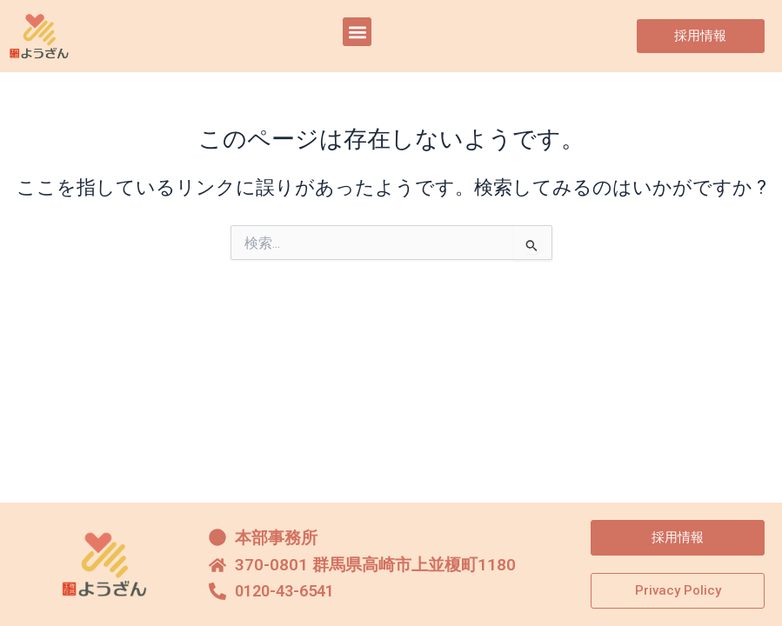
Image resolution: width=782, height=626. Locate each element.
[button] (357, 31)
